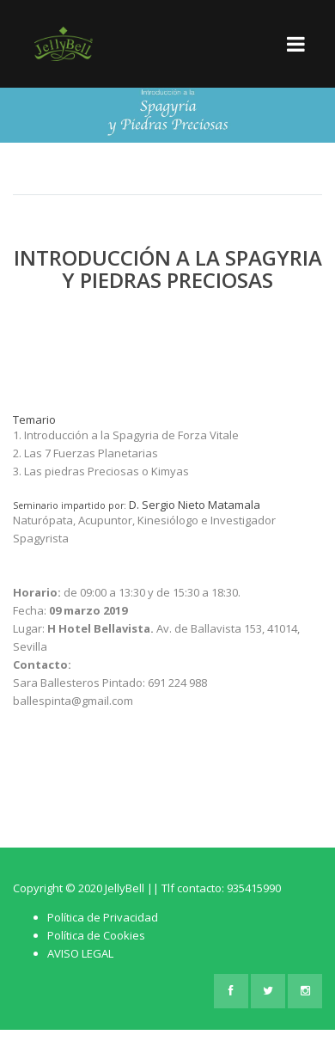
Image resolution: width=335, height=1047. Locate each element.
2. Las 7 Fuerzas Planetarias (85, 453)
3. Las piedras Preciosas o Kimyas (101, 471)
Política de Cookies (96, 935)
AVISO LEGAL (80, 953)
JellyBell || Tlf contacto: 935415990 (193, 888)
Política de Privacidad (102, 917)
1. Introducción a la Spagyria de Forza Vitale (126, 435)
